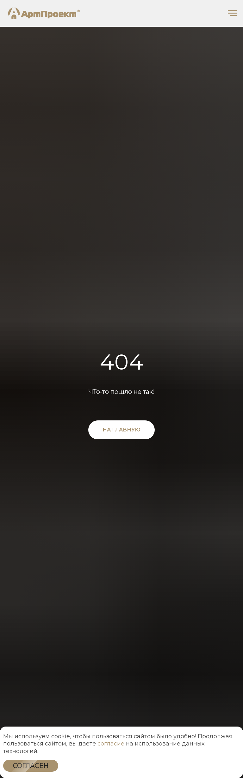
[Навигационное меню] (232, 13)
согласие (110, 743)
